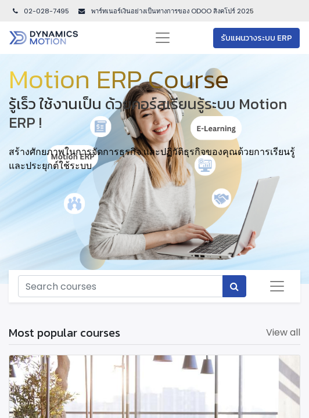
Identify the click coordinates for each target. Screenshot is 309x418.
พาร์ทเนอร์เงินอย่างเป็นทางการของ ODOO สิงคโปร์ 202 (169, 11)
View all (283, 332)
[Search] (234, 286)
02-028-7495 (40, 11)
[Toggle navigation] (277, 286)
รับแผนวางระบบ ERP (256, 38)
